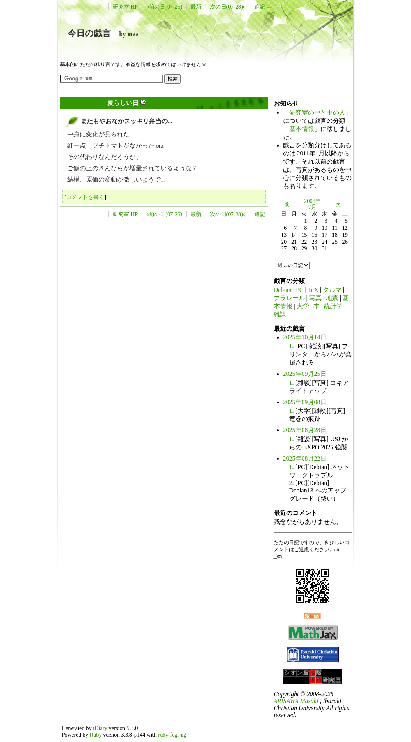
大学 (303, 306)
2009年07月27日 (84, 103)
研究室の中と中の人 (317, 112)
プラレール (289, 298)
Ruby (95, 735)
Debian (283, 289)
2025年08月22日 (305, 458)
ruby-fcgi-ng (172, 735)
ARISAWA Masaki (296, 701)
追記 (259, 6)
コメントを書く (85, 197)
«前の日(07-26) (164, 6)
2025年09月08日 (305, 402)
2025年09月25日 (305, 373)
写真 (315, 298)
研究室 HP (125, 6)
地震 (332, 298)
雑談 (280, 314)
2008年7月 (312, 204)
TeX (313, 289)
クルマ (332, 289)
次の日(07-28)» (228, 6)
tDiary (100, 728)
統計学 (333, 306)
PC (300, 289)
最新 (196, 6)
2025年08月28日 (305, 430)
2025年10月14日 (305, 337)
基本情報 (301, 129)
